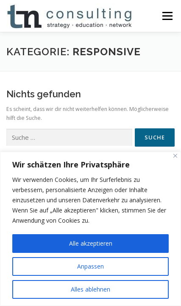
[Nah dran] (175, 156)
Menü (167, 16)
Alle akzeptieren (90, 243)
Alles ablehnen (90, 289)
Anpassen (90, 266)
